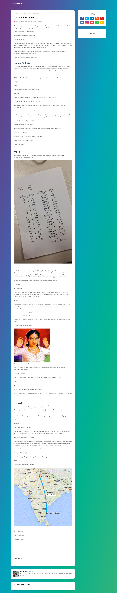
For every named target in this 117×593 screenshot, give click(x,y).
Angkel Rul (17, 21)
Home (15, 13)
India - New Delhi (22, 13)
